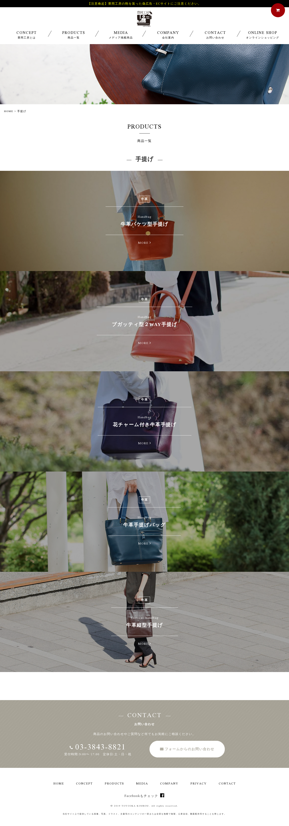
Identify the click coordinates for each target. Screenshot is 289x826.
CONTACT (215, 42)
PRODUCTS (73, 42)
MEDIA (121, 42)
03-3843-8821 (97, 747)
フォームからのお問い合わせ (189, 749)
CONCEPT (26, 42)
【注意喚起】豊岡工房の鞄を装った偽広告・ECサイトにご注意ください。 (144, 3)
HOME (8, 111)
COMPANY (168, 42)
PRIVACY (198, 783)
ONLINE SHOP (262, 42)
